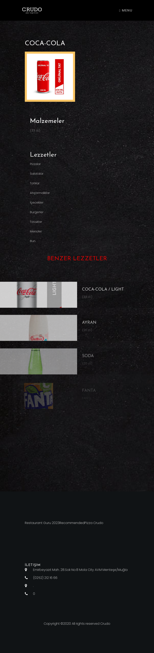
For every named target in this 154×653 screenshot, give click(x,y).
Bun (32, 243)
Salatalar (36, 176)
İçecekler (36, 205)
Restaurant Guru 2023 (42, 523)
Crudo (105, 623)
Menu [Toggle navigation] (125, 10)
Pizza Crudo (93, 523)
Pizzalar (35, 166)
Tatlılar (35, 185)
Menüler (36, 234)
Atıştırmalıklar (40, 195)
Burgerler (36, 214)
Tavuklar (36, 224)
